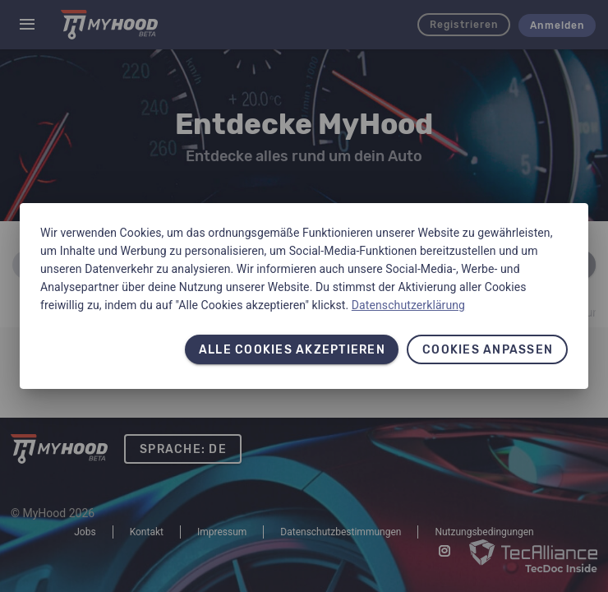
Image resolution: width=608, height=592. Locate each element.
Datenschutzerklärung (408, 305)
